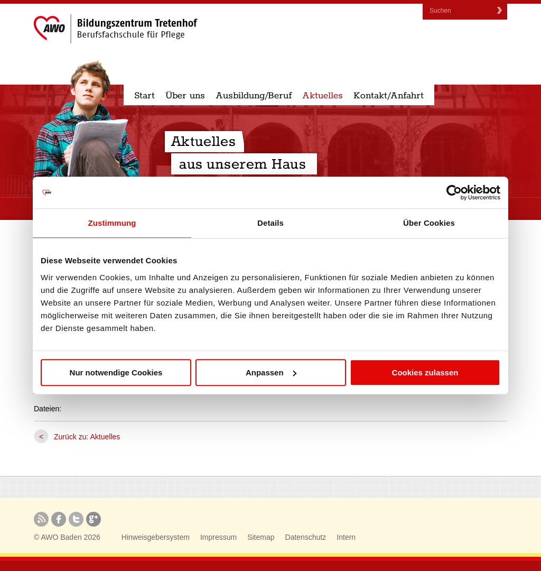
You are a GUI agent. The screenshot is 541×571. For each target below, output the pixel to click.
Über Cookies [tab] (429, 222)
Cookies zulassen (425, 372)
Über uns (185, 96)
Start (144, 96)
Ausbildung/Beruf (254, 96)
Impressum (218, 537)
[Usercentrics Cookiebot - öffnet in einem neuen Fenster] (454, 192)
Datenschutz (306, 537)
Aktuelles (322, 96)
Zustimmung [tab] (112, 222)
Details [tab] (270, 222)
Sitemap (260, 537)
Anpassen (271, 372)
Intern (346, 537)
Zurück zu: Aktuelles (87, 436)
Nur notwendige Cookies (116, 372)
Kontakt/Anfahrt (388, 96)
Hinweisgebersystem (156, 537)
